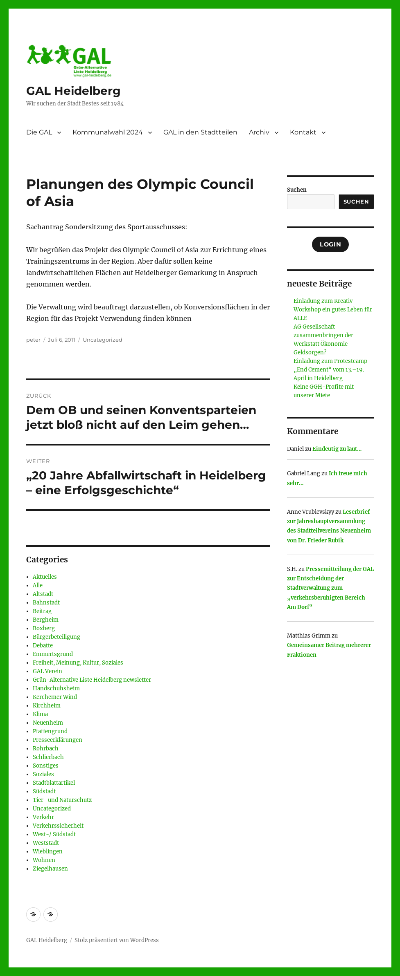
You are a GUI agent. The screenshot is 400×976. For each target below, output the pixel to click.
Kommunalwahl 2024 (107, 132)
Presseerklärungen (57, 739)
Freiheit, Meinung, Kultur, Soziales (78, 662)
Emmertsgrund (53, 654)
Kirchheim (47, 705)
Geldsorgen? (310, 352)
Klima (40, 714)
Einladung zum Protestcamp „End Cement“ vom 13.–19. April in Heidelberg (330, 370)
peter (33, 339)
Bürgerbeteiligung (56, 637)
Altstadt (43, 594)
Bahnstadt (46, 602)
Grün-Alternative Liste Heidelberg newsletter (92, 679)
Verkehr (43, 817)
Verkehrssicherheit (58, 825)
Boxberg (44, 628)
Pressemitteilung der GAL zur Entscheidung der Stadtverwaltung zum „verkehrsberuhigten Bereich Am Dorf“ (330, 588)
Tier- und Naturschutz (62, 800)
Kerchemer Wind (55, 697)
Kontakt (303, 132)
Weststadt (46, 842)
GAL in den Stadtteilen (200, 132)
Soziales (43, 774)
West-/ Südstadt (54, 834)
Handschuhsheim (56, 688)
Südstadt (44, 791)
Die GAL (39, 132)
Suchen (297, 189)
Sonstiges (46, 765)
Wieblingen (48, 851)
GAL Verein (47, 671)
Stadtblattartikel (54, 782)
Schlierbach (48, 757)
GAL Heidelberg (73, 91)
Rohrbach (46, 748)
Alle (38, 585)
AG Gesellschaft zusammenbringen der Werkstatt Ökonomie (323, 335)
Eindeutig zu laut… (337, 448)
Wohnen (44, 860)
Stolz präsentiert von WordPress (117, 940)
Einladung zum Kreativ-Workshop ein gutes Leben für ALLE (333, 310)
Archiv (259, 132)
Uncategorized (102, 339)
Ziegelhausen (50, 868)
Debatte (43, 645)
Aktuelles (45, 576)
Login (330, 244)
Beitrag (42, 611)
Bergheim (46, 619)
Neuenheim (48, 722)
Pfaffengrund (50, 731)
